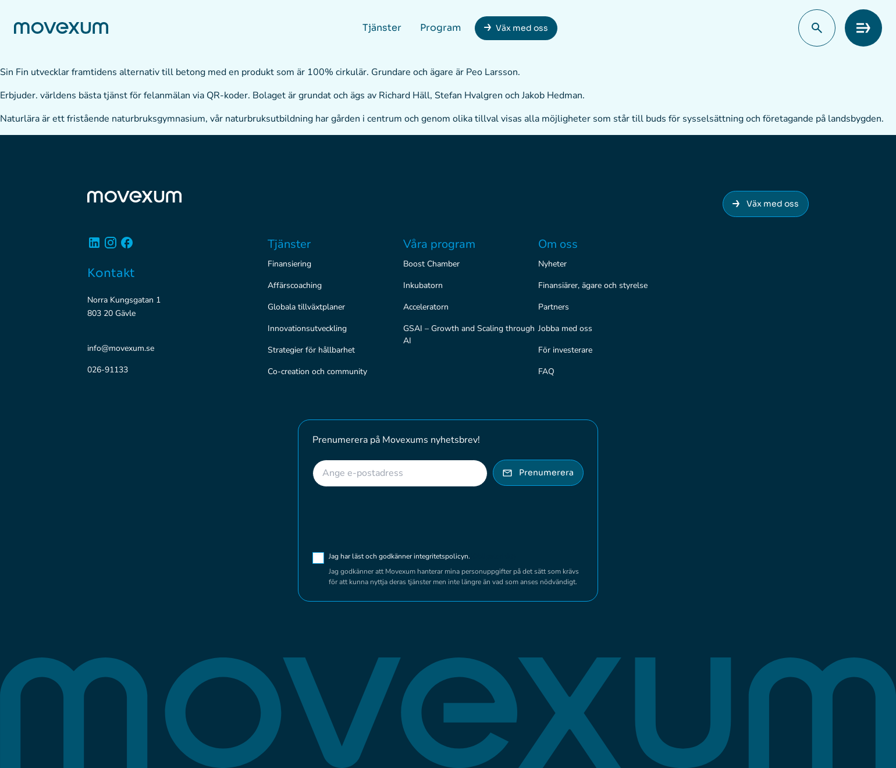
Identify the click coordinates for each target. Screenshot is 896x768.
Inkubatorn (423, 285)
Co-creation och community (317, 371)
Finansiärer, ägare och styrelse (593, 285)
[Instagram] (111, 247)
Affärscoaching (295, 285)
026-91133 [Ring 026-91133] (107, 369)
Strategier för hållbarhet (311, 349)
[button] (816, 28)
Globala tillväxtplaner (306, 306)
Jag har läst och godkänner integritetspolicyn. (422, 556)
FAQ (546, 371)
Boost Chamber (431, 263)
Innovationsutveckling (307, 328)
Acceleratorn (426, 306)
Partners (553, 306)
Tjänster (381, 28)
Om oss (558, 244)
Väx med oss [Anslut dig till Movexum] (766, 203)
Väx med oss (522, 28)
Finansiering (289, 263)
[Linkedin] (94, 247)
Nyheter (552, 263)
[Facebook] (127, 247)
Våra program (439, 244)
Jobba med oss (565, 328)
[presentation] (400, 519)
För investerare (565, 349)
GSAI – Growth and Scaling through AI (469, 334)
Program (440, 28)
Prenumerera (538, 472)
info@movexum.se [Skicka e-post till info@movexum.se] (120, 348)
